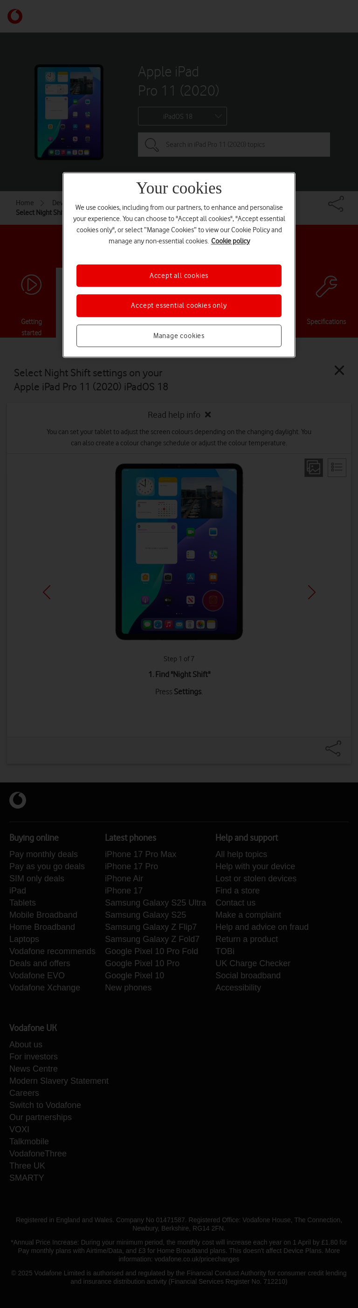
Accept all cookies (179, 275)
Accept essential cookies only (179, 305)
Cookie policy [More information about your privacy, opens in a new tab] (230, 241)
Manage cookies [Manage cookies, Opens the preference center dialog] (179, 336)
